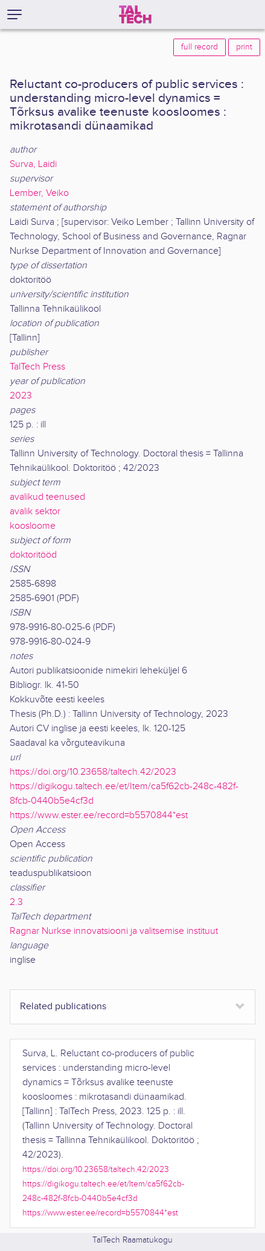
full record (199, 47)
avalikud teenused (47, 497)
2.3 (16, 902)
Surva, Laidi (33, 164)
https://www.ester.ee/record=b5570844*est (99, 815)
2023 (21, 396)
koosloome (33, 526)
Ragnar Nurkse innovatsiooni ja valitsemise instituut (114, 931)
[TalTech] (135, 14)
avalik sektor (35, 511)
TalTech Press (37, 367)
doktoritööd (33, 555)
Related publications (63, 1006)
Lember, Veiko (39, 193)
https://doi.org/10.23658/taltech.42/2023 (93, 772)
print (244, 47)
